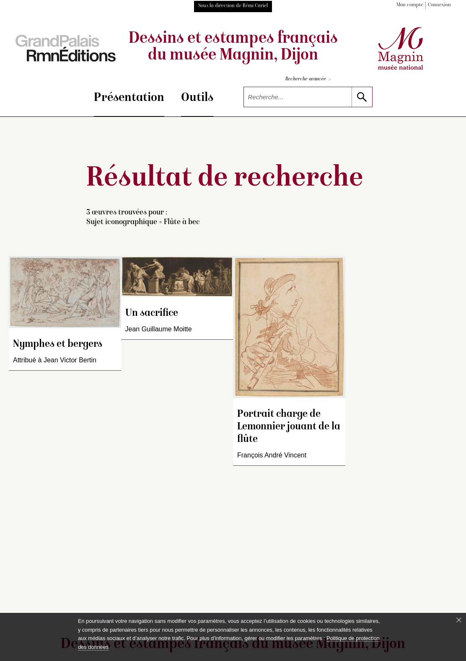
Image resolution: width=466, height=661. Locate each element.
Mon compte (409, 5)
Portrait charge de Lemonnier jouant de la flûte (288, 427)
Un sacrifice (151, 313)
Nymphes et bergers (57, 344)
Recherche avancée (308, 80)
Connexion (439, 5)
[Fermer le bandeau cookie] (459, 620)
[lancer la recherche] (362, 97)
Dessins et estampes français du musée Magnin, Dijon (233, 47)
